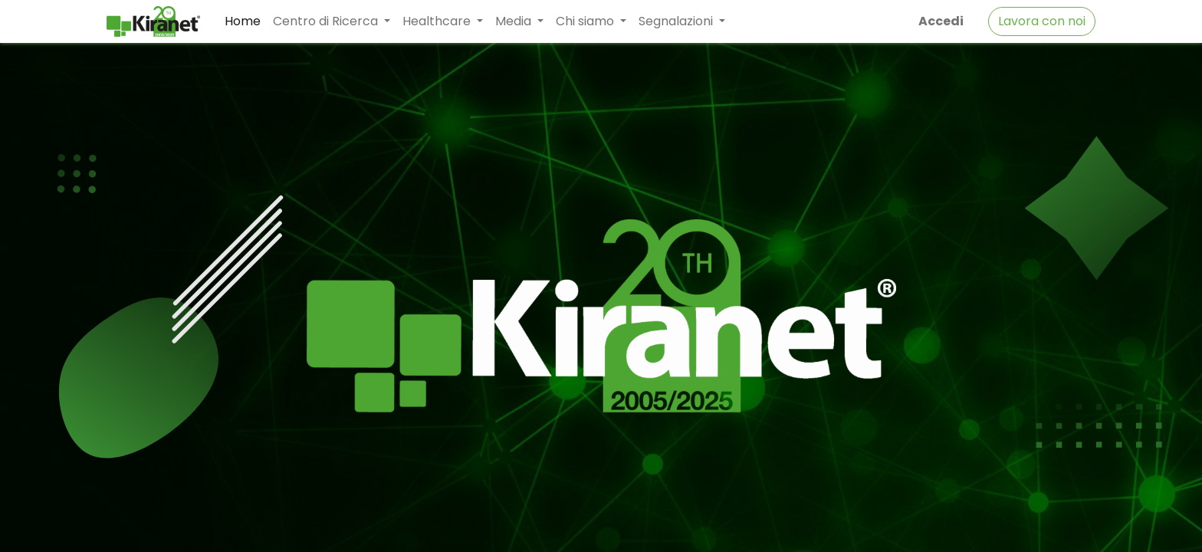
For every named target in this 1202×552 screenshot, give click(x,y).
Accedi (941, 21)
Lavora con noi (1041, 21)
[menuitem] (242, 21)
